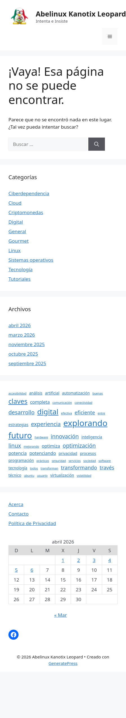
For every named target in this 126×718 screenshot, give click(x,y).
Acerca (15, 504)
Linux (14, 250)
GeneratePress (62, 663)
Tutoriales (19, 279)
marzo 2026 (21, 335)
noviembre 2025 (26, 344)
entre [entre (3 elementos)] (101, 413)
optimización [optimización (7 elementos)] (79, 445)
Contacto (18, 514)
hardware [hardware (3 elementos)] (41, 437)
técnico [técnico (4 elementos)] (14, 475)
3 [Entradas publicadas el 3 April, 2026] (94, 560)
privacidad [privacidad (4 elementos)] (67, 453)
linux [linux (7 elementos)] (14, 445)
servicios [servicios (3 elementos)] (75, 461)
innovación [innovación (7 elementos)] (65, 436)
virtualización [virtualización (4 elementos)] (62, 475)
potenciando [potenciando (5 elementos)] (42, 453)
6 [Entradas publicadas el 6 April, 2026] (32, 570)
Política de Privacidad (32, 523)
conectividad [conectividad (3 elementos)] (83, 403)
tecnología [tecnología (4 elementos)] (17, 468)
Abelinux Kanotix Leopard (81, 13)
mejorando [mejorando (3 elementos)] (31, 446)
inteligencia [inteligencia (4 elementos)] (92, 437)
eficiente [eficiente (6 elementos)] (85, 412)
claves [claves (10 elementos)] (18, 401)
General (17, 231)
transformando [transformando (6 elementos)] (79, 467)
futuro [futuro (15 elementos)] (20, 435)
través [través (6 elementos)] (107, 467)
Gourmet (18, 241)
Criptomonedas (25, 212)
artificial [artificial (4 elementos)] (52, 393)
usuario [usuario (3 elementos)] (42, 476)
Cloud (14, 203)
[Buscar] (96, 144)
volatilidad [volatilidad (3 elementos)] (84, 476)
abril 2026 (19, 325)
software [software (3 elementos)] (104, 461)
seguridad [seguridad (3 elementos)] (59, 461)
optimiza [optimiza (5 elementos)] (51, 446)
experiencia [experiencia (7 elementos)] (46, 424)
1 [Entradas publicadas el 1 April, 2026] (63, 560)
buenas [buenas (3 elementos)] (98, 393)
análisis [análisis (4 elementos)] (35, 393)
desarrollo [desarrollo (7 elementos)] (21, 412)
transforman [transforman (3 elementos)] (49, 468)
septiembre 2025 (27, 363)
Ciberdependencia (28, 193)
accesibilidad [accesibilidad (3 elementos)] (17, 393)
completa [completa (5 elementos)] (40, 402)
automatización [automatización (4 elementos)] (76, 393)
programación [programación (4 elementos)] (21, 460)
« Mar (60, 615)
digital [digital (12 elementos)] (47, 412)
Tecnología (20, 269)
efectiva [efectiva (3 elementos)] (66, 413)
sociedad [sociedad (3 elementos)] (89, 461)
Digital (15, 222)
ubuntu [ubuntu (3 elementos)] (29, 476)
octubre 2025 (23, 354)
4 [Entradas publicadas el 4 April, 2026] (109, 560)
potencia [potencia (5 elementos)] (17, 453)
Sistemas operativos (30, 260)
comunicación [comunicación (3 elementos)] (62, 403)
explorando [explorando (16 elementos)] (85, 423)
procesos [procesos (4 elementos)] (88, 453)
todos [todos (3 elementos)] (34, 468)
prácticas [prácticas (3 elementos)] (43, 461)
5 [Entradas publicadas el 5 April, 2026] (16, 570)
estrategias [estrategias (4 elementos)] (18, 424)
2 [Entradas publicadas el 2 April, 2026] (78, 560)
